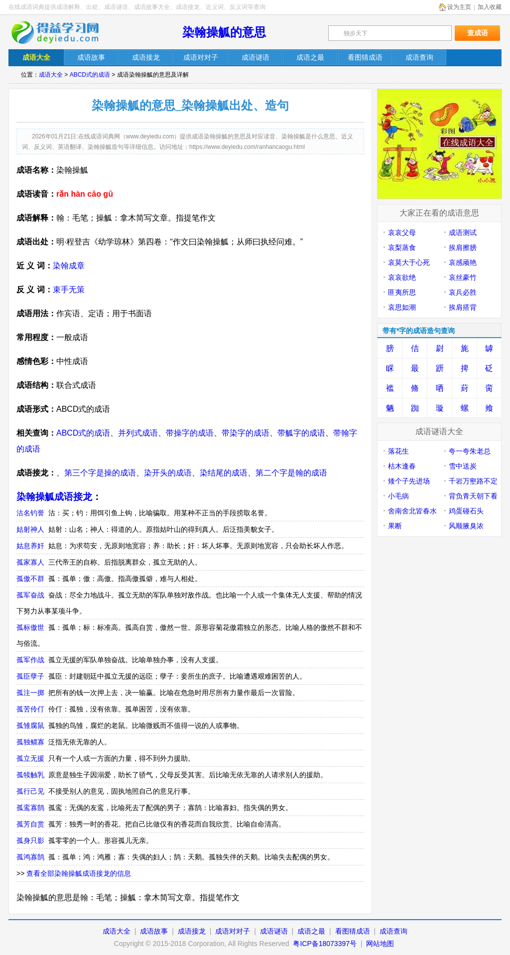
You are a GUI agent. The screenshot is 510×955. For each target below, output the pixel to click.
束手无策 (69, 289)
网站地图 (380, 944)
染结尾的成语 (224, 473)
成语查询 (393, 931)
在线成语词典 (62, 32)
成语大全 (51, 74)
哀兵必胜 (463, 292)
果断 (395, 526)
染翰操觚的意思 (224, 32)
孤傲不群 (30, 579)
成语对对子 (232, 931)
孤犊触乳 (30, 775)
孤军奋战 (30, 595)
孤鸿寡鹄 (30, 857)
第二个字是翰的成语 (291, 473)
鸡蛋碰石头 (466, 511)
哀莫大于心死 (409, 262)
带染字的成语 (245, 433)
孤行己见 (30, 791)
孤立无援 (30, 758)
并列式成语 (138, 433)
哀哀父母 (402, 233)
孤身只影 (30, 840)
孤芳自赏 (30, 824)
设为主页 (459, 6)
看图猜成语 (352, 931)
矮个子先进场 (409, 481)
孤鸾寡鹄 (30, 808)
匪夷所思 (402, 292)
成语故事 (154, 931)
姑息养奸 (30, 546)
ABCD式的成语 (90, 74)
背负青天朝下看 (473, 496)
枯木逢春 (402, 466)
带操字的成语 (190, 433)
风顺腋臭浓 (466, 526)
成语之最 (311, 931)
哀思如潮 (402, 307)
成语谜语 (274, 931)
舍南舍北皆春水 (412, 511)
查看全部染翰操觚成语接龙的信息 (78, 873)
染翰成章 (69, 265)
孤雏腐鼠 (30, 725)
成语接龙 (192, 931)
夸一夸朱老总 (470, 451)
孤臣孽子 (30, 676)
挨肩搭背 (463, 307)
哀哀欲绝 (402, 277)
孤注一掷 (30, 693)
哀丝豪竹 (463, 277)
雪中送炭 (463, 466)
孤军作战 (30, 660)
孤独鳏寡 (30, 742)
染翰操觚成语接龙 (54, 496)
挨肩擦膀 (463, 247)
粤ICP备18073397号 (326, 944)
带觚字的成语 (301, 433)
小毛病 (398, 496)
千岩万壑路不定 (473, 481)
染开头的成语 (168, 473)
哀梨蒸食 (402, 247)
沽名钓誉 (30, 513)
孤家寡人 (30, 562)
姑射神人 (30, 529)
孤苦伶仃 (30, 709)
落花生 (398, 451)
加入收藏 (490, 6)
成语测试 (463, 233)
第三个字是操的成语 (100, 473)
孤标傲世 (30, 627)
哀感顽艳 (463, 262)
